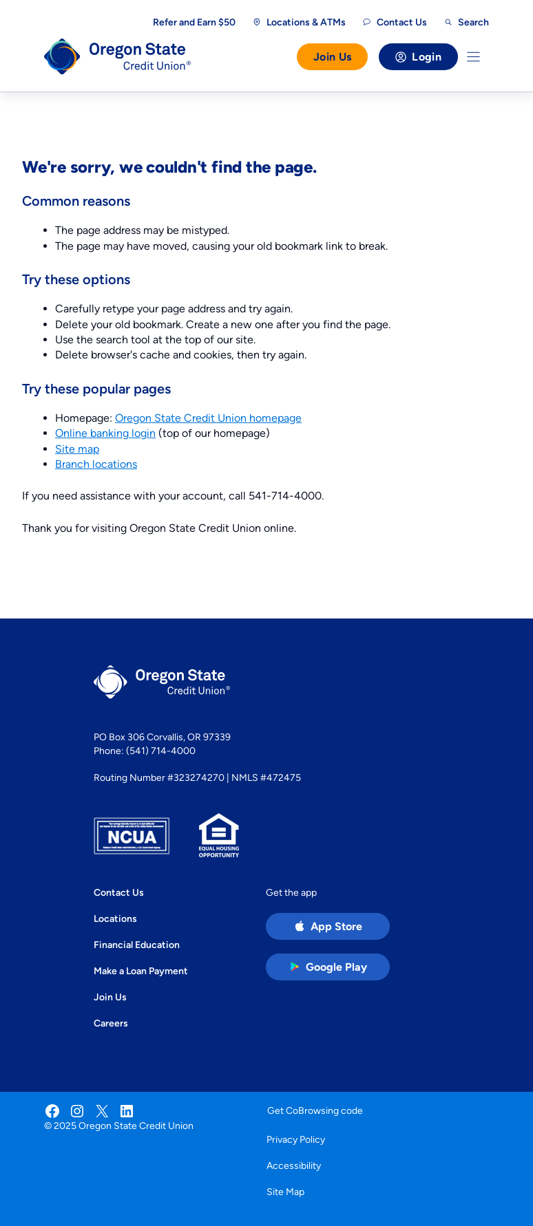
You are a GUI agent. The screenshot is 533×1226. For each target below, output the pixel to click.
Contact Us (119, 892)
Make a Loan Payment (141, 970)
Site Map (285, 1191)
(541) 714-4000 (161, 750)
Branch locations (96, 464)
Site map (77, 448)
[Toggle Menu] (473, 57)
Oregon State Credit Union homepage (208, 417)
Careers (111, 1023)
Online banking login (105, 433)
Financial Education (137, 944)
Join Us (332, 56)
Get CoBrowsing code (315, 1110)
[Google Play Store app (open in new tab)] (328, 967)
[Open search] (466, 22)
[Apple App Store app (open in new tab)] (328, 926)
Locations (115, 918)
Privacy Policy (295, 1139)
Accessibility (293, 1165)
